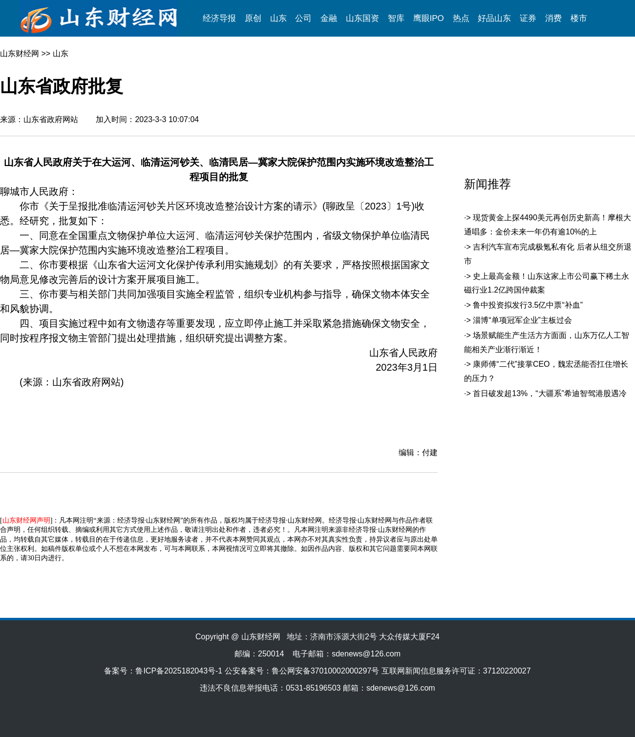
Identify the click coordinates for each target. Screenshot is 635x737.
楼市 (579, 18)
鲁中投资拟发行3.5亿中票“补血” (528, 305)
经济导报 (219, 18)
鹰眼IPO (428, 18)
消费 (553, 18)
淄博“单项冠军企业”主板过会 (522, 320)
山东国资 (362, 18)
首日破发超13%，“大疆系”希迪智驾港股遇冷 (550, 393)
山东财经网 (19, 53)
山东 (278, 18)
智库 (396, 18)
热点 (461, 18)
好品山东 (494, 18)
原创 (253, 18)
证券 (528, 18)
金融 (328, 18)
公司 (303, 18)
